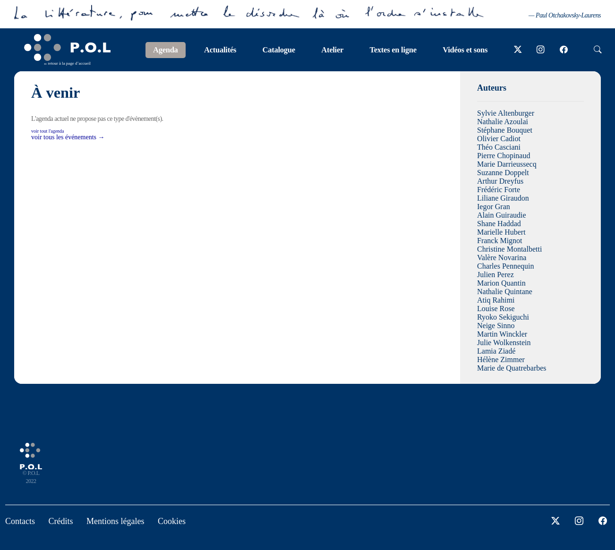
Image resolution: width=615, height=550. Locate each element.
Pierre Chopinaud (503, 156)
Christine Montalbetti (509, 249)
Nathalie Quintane (504, 292)
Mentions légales (115, 521)
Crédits (61, 521)
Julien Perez (495, 275)
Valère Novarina (501, 258)
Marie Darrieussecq (507, 164)
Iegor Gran (493, 207)
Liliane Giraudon (503, 198)
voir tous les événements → (68, 137)
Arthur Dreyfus (500, 181)
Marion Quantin (501, 283)
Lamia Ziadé (496, 351)
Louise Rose (496, 309)
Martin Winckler (502, 334)
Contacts (20, 521)
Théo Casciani (499, 147)
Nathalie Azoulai (502, 122)
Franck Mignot (499, 241)
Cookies (172, 521)
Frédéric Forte (498, 190)
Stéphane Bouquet (504, 130)
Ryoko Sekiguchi (503, 317)
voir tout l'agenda (47, 131)
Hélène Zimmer (501, 359)
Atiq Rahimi (496, 300)
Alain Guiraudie (501, 215)
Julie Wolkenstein (504, 342)
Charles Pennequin (505, 266)
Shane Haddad (499, 224)
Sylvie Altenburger (505, 113)
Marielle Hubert (501, 232)
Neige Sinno (496, 326)
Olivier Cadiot (499, 139)
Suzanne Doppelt (503, 173)
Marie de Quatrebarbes (512, 368)
